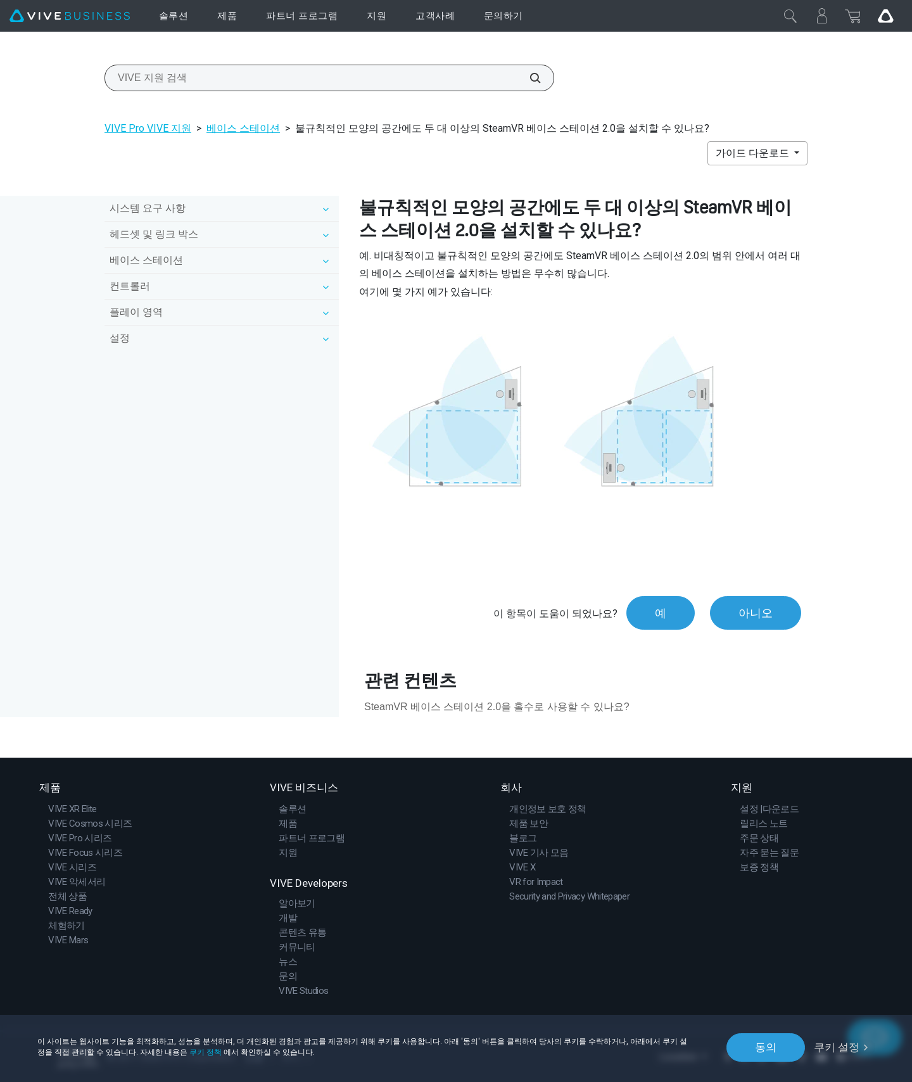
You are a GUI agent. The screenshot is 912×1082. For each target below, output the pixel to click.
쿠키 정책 (205, 1052)
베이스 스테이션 (243, 128)
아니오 (755, 613)
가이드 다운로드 (754, 153)
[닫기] (790, 16)
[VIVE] (70, 16)
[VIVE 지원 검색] (528, 78)
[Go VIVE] (885, 16)
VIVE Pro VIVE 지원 (147, 128)
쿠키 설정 (836, 1047)
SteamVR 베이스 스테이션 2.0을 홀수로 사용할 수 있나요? (497, 706)
